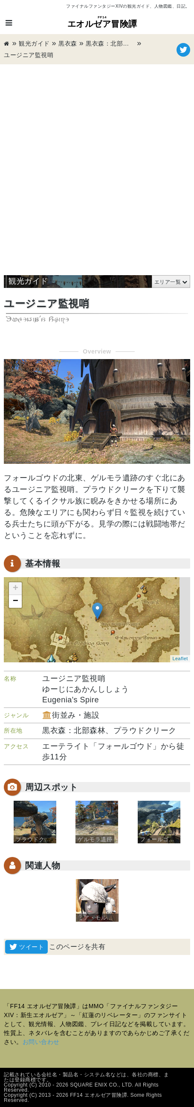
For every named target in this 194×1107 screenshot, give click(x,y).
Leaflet (180, 658)
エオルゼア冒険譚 (102, 22)
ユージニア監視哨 (28, 55)
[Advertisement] (97, 165)
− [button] (16, 601)
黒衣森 (67, 43)
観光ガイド (34, 43)
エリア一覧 (167, 282)
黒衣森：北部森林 (110, 43)
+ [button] (16, 588)
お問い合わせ (41, 1041)
